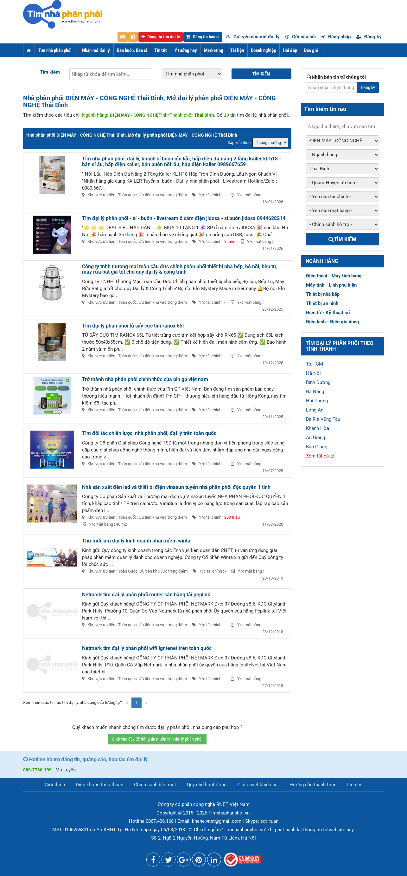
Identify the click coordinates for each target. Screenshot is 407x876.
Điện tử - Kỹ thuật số (328, 312)
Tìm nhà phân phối (55, 50)
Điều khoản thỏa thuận (99, 785)
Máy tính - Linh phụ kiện (331, 285)
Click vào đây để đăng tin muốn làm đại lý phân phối (157, 739)
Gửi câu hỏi (300, 37)
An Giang (315, 437)
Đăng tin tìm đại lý (160, 36)
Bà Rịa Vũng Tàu (323, 419)
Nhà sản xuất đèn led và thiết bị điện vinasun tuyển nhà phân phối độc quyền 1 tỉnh (176, 487)
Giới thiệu (55, 785)
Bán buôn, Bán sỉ (132, 50)
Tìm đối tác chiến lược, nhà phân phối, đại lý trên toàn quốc (149, 433)
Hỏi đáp (290, 50)
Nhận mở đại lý (94, 50)
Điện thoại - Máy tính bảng (334, 276)
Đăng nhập (336, 37)
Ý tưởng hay (186, 50)
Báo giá (311, 50)
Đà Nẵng (315, 391)
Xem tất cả (320, 456)
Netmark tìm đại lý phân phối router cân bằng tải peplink (146, 595)
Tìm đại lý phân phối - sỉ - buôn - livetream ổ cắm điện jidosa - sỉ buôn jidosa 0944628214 (183, 218)
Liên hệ (354, 785)
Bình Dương (318, 382)
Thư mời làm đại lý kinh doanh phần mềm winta (136, 541)
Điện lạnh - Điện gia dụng (332, 322)
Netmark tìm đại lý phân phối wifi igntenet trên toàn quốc (147, 648)
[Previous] (127, 703)
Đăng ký (369, 37)
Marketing (213, 50)
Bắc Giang (316, 447)
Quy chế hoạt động (206, 785)
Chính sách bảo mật (155, 785)
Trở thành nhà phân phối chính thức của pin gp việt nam (145, 379)
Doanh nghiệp (263, 50)
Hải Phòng (317, 401)
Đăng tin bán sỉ (202, 36)
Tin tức (161, 50)
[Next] (146, 703)
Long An (314, 410)
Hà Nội (313, 373)
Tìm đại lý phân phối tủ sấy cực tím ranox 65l (133, 326)
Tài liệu (237, 50)
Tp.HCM (314, 364)
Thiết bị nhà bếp (323, 294)
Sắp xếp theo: (239, 142)
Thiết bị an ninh (322, 303)
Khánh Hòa (317, 428)
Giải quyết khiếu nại (258, 785)
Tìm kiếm (50, 72)
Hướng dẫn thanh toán (312, 785)
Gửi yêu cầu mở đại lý (253, 37)
